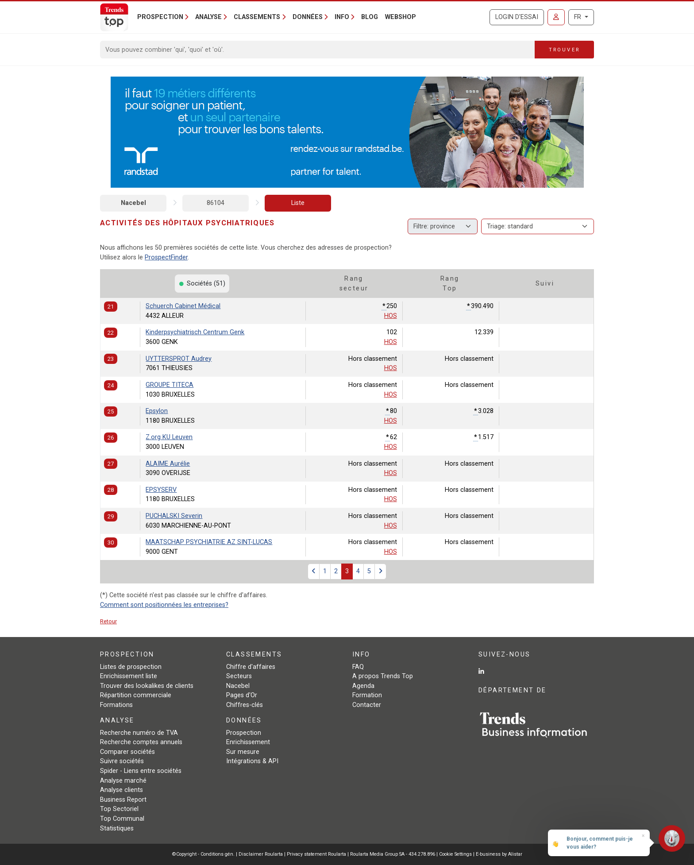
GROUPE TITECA (169, 385)
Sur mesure (242, 752)
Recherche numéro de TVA (139, 733)
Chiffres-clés (244, 705)
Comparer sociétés (127, 752)
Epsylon (157, 411)
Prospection (243, 733)
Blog (369, 17)
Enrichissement (248, 742)
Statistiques (117, 828)
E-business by (499, 854)
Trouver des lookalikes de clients (146, 686)
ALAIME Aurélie (168, 463)
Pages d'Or (241, 695)
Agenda (363, 686)
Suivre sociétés (122, 761)
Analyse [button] (208, 17)
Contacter (366, 705)
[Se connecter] (556, 17)
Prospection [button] (160, 17)
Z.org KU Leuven (169, 437)
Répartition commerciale (135, 695)
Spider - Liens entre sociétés (140, 771)
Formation (367, 695)
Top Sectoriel (119, 809)
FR (578, 17)
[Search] (317, 49)
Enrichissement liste (128, 676)
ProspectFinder (166, 257)
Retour (108, 621)
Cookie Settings (456, 854)
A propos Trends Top (382, 676)
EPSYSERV (161, 490)
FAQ (358, 667)
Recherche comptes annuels (141, 742)
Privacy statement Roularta (316, 854)
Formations (116, 705)
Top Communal (122, 819)
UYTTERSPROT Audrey (179, 359)
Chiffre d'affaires (250, 667)
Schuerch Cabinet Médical (183, 306)
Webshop (400, 17)
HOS (390, 316)
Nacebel (133, 203)
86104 (215, 203)
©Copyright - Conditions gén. (203, 854)
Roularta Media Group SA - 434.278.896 (393, 854)
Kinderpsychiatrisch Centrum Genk (195, 332)
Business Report (123, 799)
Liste (298, 203)
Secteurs (239, 676)
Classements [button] (257, 17)
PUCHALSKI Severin (174, 516)
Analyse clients (121, 790)
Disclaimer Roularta (261, 854)
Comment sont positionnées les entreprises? (164, 605)
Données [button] (308, 17)
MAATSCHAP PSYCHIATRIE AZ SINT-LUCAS (209, 542)
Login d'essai (516, 17)
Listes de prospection (131, 667)
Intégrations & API (252, 761)
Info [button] (342, 17)
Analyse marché (123, 780)
